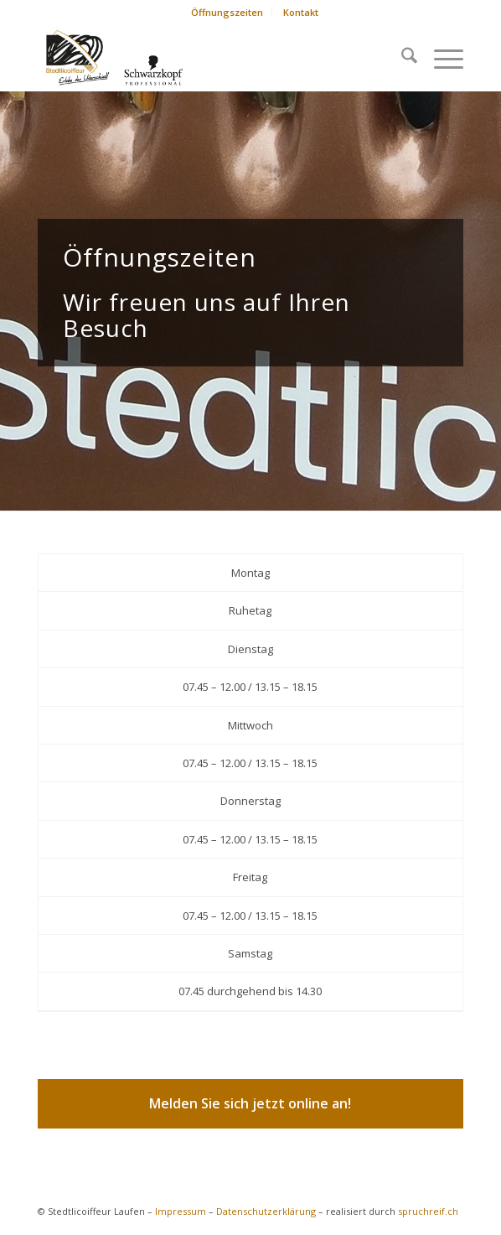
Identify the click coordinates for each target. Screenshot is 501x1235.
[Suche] (401, 57)
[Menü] (440, 57)
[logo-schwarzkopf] (208, 57)
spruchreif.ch (428, 1211)
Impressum (180, 1211)
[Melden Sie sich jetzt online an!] (250, 1104)
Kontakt (300, 12)
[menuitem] (227, 12)
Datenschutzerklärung (266, 1211)
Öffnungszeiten (227, 12)
